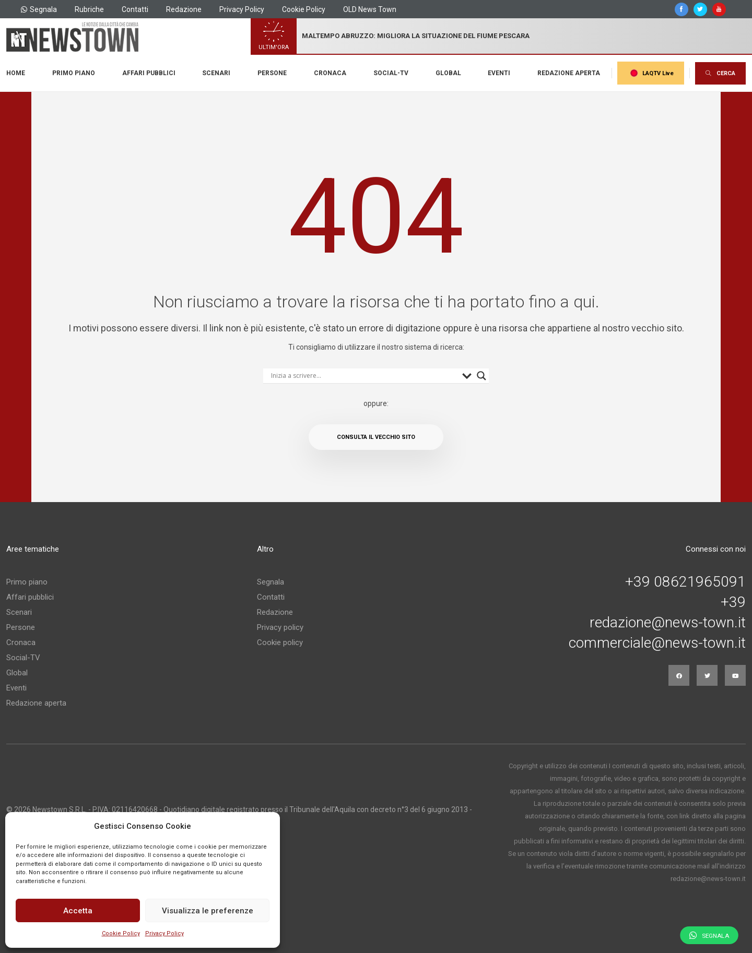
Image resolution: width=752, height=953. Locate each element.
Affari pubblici (148, 73)
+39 (733, 602)
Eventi (499, 73)
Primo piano (73, 73)
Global (448, 73)
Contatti (135, 9)
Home (15, 73)
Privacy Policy (164, 933)
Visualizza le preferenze (207, 910)
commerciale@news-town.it (657, 643)
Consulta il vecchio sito (376, 437)
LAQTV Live (651, 73)
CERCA (720, 73)
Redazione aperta (568, 73)
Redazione (184, 9)
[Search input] (364, 375)
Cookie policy (280, 642)
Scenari (216, 73)
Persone (272, 73)
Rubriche (89, 9)
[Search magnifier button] (481, 375)
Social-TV (390, 73)
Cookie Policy (121, 933)
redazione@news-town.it (668, 622)
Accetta (77, 910)
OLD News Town (369, 9)
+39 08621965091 (685, 582)
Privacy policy (280, 627)
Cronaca (330, 73)
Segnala (39, 9)
